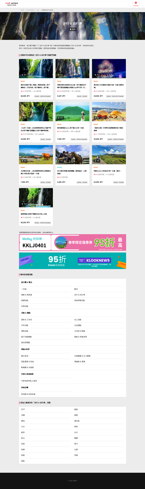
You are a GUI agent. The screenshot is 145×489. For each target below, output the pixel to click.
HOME (22, 10)
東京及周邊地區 (30, 10)
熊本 (38, 10)
